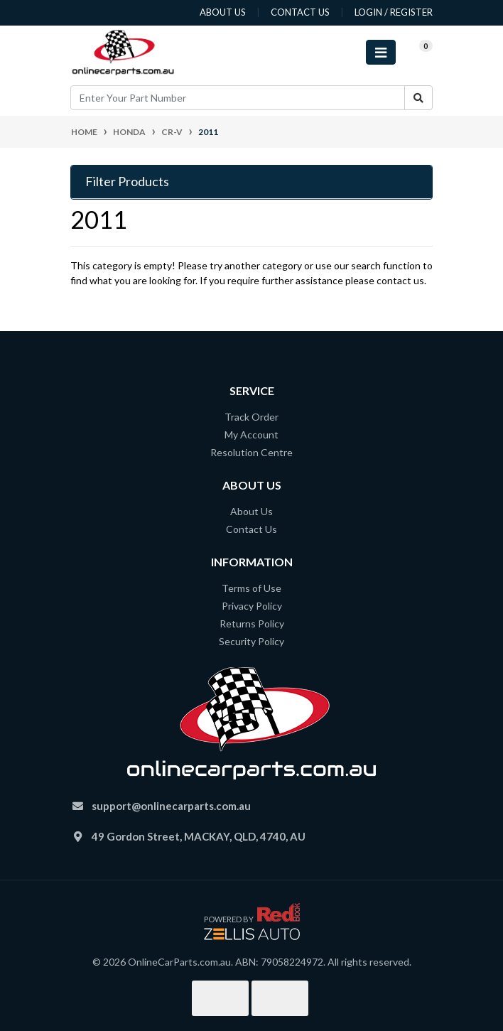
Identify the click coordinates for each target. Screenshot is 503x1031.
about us (223, 12)
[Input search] (237, 97)
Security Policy (251, 641)
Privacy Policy (252, 606)
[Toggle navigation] (381, 52)
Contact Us (251, 529)
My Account (251, 434)
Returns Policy (252, 623)
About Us (251, 511)
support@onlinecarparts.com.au (171, 805)
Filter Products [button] (127, 181)
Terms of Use (251, 588)
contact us (300, 12)
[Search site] (418, 97)
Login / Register (394, 12)
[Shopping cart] (414, 53)
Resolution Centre (251, 452)
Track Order (251, 417)
